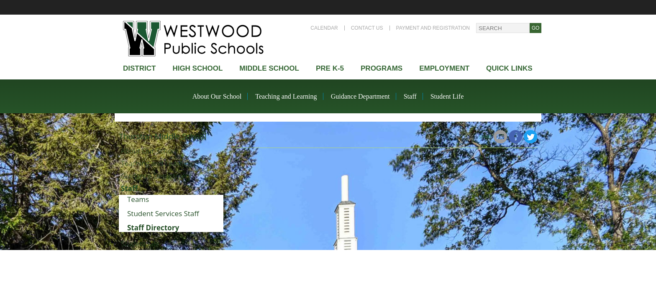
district (139, 68)
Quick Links (509, 68)
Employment (444, 68)
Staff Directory (153, 227)
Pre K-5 (330, 68)
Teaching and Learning (286, 96)
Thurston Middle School (163, 136)
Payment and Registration (433, 28)
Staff (410, 96)
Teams (138, 199)
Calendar (324, 28)
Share (485, 137)
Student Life (447, 96)
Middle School (269, 68)
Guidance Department (360, 96)
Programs (381, 68)
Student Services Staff (163, 213)
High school (197, 68)
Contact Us (367, 28)
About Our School (216, 96)
